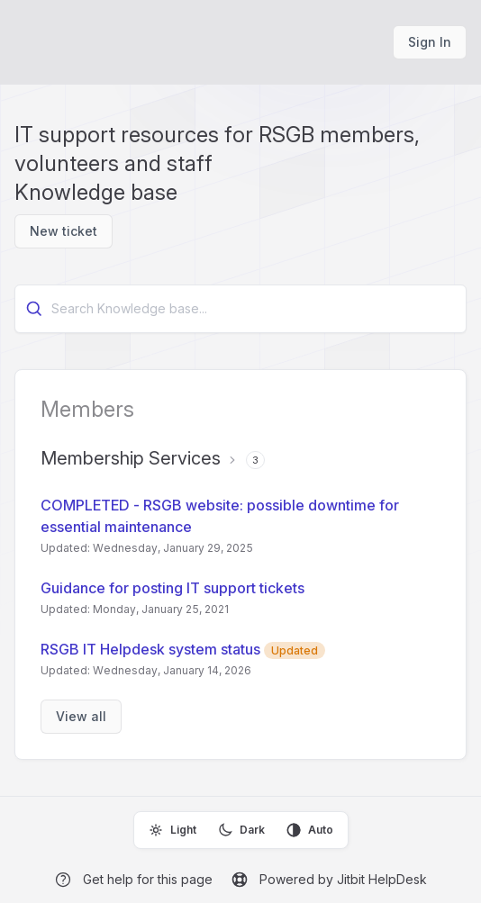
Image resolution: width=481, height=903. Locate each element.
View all (81, 716)
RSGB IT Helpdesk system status (183, 649)
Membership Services (131, 458)
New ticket (63, 231)
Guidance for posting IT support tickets (172, 588)
